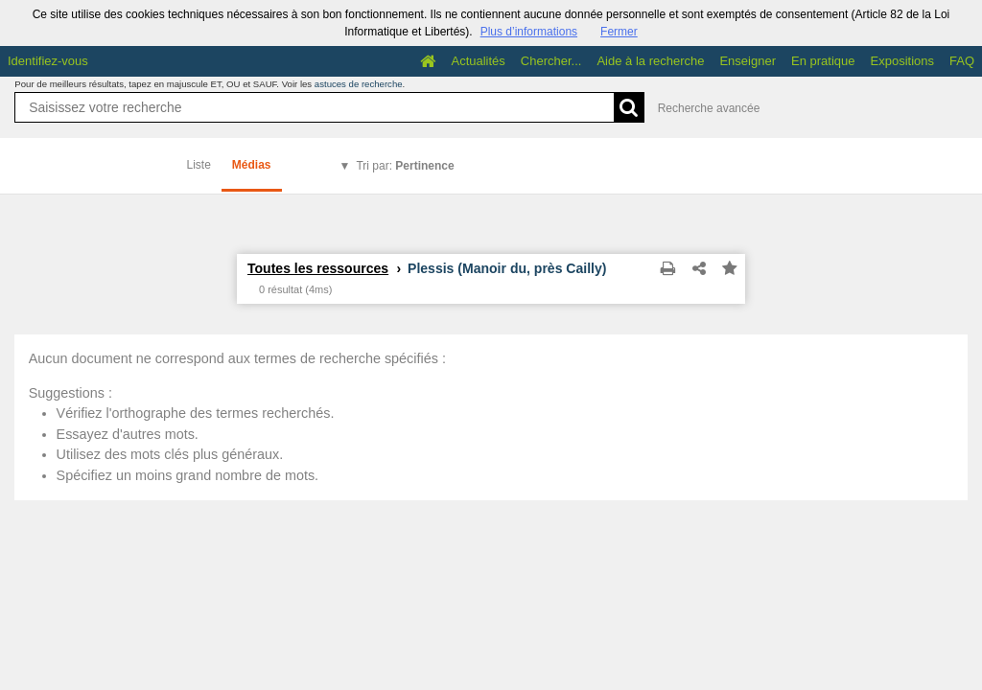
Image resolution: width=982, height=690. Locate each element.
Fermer (619, 31)
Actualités (477, 61)
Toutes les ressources (317, 268)
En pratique (823, 61)
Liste (199, 165)
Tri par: (405, 165)
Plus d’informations (528, 31)
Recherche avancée (709, 108)
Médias (251, 165)
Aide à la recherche (650, 61)
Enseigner (747, 61)
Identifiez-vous (48, 61)
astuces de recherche (359, 84)
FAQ (961, 61)
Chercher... (551, 61)
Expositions (902, 61)
